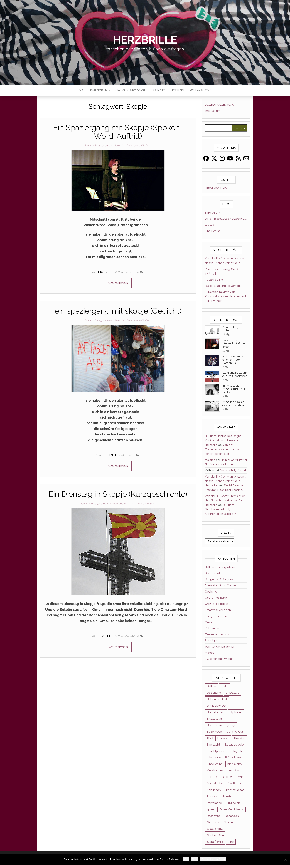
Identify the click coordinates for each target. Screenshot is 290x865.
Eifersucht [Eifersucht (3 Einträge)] (213, 744)
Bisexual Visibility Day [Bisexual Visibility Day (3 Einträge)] (221, 725)
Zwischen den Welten (138, 145)
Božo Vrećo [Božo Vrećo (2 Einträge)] (214, 731)
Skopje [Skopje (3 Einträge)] (228, 822)
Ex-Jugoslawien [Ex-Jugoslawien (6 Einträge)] (235, 744)
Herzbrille (145, 39)
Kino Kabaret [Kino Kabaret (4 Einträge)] (215, 770)
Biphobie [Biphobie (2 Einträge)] (236, 712)
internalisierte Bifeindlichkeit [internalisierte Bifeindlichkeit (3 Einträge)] (225, 757)
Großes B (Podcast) (130, 90)
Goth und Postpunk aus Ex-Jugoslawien (234, 374)
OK (186, 859)
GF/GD (209, 225)
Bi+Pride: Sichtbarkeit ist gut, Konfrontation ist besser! (221, 509)
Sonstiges (211, 640)
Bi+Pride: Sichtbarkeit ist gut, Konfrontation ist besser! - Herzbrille (223, 440)
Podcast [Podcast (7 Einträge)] (212, 796)
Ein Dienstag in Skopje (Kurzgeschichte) (118, 494)
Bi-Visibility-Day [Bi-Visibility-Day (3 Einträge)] (217, 705)
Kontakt (178, 90)
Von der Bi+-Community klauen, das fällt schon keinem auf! (223, 449)
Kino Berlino (213, 231)
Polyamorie (212, 628)
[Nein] (285, 859)
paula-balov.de (201, 90)
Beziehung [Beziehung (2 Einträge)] (214, 692)
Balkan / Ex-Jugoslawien (98, 145)
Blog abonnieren (217, 187)
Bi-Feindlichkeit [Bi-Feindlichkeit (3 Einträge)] (217, 699)
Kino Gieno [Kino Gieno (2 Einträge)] (234, 764)
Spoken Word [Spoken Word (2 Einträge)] (216, 835)
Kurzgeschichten (119, 503)
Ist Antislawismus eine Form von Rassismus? (233, 360)
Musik (208, 622)
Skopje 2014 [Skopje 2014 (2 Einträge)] (215, 829)
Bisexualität (212, 573)
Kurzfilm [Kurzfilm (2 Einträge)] (234, 770)
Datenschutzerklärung (219, 104)
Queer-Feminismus (217, 634)
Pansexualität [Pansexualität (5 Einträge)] (235, 790)
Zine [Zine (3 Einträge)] (231, 842)
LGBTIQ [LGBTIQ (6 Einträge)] (212, 777)
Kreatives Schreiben (218, 610)
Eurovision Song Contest (221, 585)
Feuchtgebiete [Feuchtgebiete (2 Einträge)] (216, 751)
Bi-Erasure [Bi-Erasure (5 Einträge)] (232, 692)
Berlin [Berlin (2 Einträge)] (224, 686)
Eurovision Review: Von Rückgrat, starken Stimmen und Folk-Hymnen (225, 296)
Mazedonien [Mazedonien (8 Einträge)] (215, 783)
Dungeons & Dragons (219, 579)
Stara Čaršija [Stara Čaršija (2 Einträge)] (215, 842)
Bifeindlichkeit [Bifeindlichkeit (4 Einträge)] (216, 712)
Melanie (210, 460)
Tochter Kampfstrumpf (219, 646)
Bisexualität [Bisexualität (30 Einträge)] (214, 718)
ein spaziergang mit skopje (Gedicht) (118, 310)
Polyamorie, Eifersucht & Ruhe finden (233, 343)
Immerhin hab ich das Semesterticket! (234, 403)
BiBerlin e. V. (212, 212)
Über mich (159, 90)
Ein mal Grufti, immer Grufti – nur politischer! (233, 389)
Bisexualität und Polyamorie (223, 285)
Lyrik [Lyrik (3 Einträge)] (240, 777)
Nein (194, 859)
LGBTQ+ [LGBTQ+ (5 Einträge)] (227, 777)
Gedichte (119, 145)
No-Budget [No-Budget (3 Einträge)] (235, 783)
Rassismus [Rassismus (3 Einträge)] (213, 816)
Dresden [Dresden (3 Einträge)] (239, 738)
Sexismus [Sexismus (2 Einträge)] (213, 822)
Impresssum (212, 110)
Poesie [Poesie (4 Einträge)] (227, 796)
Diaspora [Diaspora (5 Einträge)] (223, 738)
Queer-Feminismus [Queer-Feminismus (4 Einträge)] (232, 809)
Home (81, 90)
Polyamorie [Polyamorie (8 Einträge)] (214, 803)
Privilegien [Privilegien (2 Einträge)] (233, 803)
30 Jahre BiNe (214, 279)
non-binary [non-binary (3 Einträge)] (214, 790)
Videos (209, 652)
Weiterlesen (118, 283)
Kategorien (100, 90)
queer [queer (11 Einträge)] (211, 809)
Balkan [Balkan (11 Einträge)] (211, 686)
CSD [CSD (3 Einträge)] (210, 738)
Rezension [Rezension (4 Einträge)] (232, 816)
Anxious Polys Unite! (233, 470)
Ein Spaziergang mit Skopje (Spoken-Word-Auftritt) (118, 132)
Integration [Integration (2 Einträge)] (238, 751)
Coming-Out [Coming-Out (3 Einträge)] (235, 731)
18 (223, 334)
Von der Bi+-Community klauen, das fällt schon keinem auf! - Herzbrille (225, 481)
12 (223, 350)
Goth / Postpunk (216, 597)
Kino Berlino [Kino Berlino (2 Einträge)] (215, 764)
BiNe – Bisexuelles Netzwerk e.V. (226, 218)
